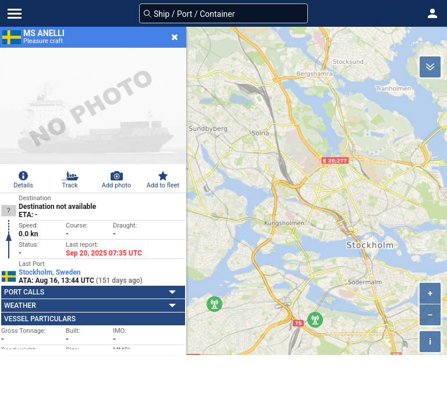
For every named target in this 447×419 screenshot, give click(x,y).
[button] (432, 13)
